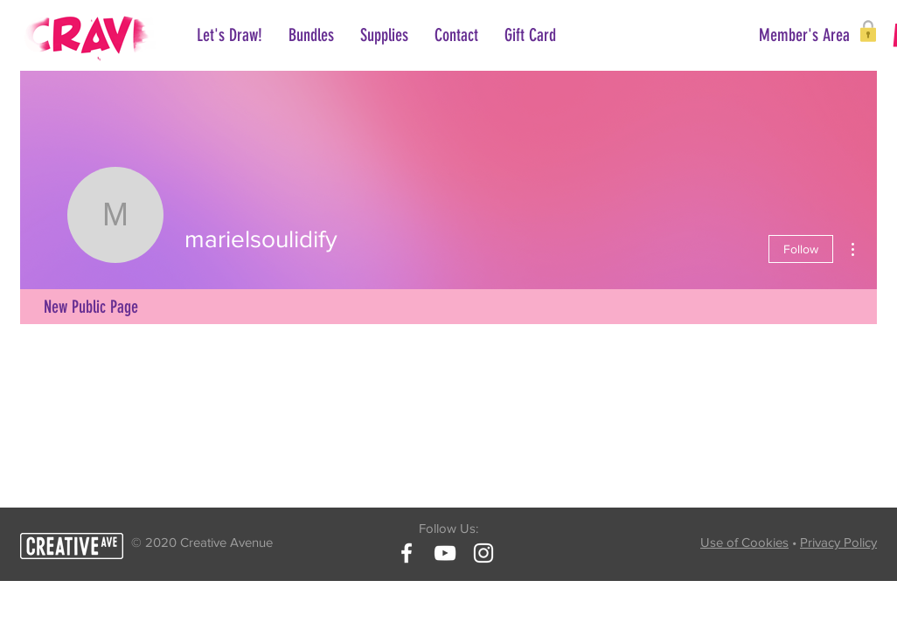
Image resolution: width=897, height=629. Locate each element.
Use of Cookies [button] (744, 542)
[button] (788, 34)
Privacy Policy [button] (838, 542)
